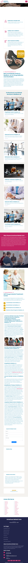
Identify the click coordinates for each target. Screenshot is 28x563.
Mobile (16, 507)
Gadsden (16, 501)
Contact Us (5, 535)
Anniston (6, 503)
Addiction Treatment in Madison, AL (13, 179)
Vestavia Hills (17, 514)
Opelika (16, 510)
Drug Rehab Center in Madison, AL (12, 112)
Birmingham (7, 508)
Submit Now (14, 442)
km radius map (14, 460)
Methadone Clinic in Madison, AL (12, 157)
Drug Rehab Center (7, 528)
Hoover (16, 503)
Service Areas (6, 537)
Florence (6, 513)
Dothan (6, 511)
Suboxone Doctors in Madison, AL (12, 134)
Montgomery (17, 508)
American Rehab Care (14, 519)
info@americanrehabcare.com (11, 555)
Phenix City (16, 511)
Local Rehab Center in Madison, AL (12, 224)
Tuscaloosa (16, 513)
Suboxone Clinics (6, 533)
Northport (16, 509)
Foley (5, 514)
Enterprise (6, 512)
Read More (6, 138)
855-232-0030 (8, 553)
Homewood (16, 502)
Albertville (6, 502)
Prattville (16, 512)
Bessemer (6, 507)
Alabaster (6, 501)
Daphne (6, 509)
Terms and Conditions (7, 541)
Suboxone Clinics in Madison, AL (12, 201)
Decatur (6, 510)
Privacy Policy (6, 539)
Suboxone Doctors (6, 530)
